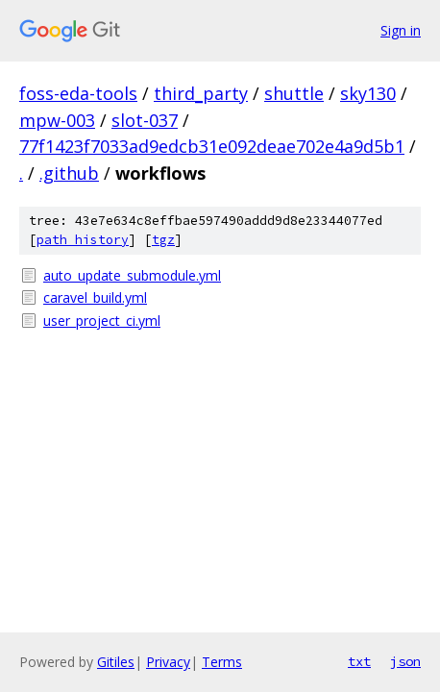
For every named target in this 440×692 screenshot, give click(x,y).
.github (69, 173)
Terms (222, 662)
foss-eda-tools (78, 93)
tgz (163, 240)
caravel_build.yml (95, 297)
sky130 (368, 93)
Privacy (168, 662)
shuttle (294, 93)
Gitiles (115, 662)
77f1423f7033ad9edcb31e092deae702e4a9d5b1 (211, 146)
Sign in (400, 30)
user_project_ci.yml (101, 320)
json (405, 661)
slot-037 (144, 120)
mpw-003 (57, 120)
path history (83, 240)
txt (359, 661)
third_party (201, 93)
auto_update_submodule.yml (132, 275)
